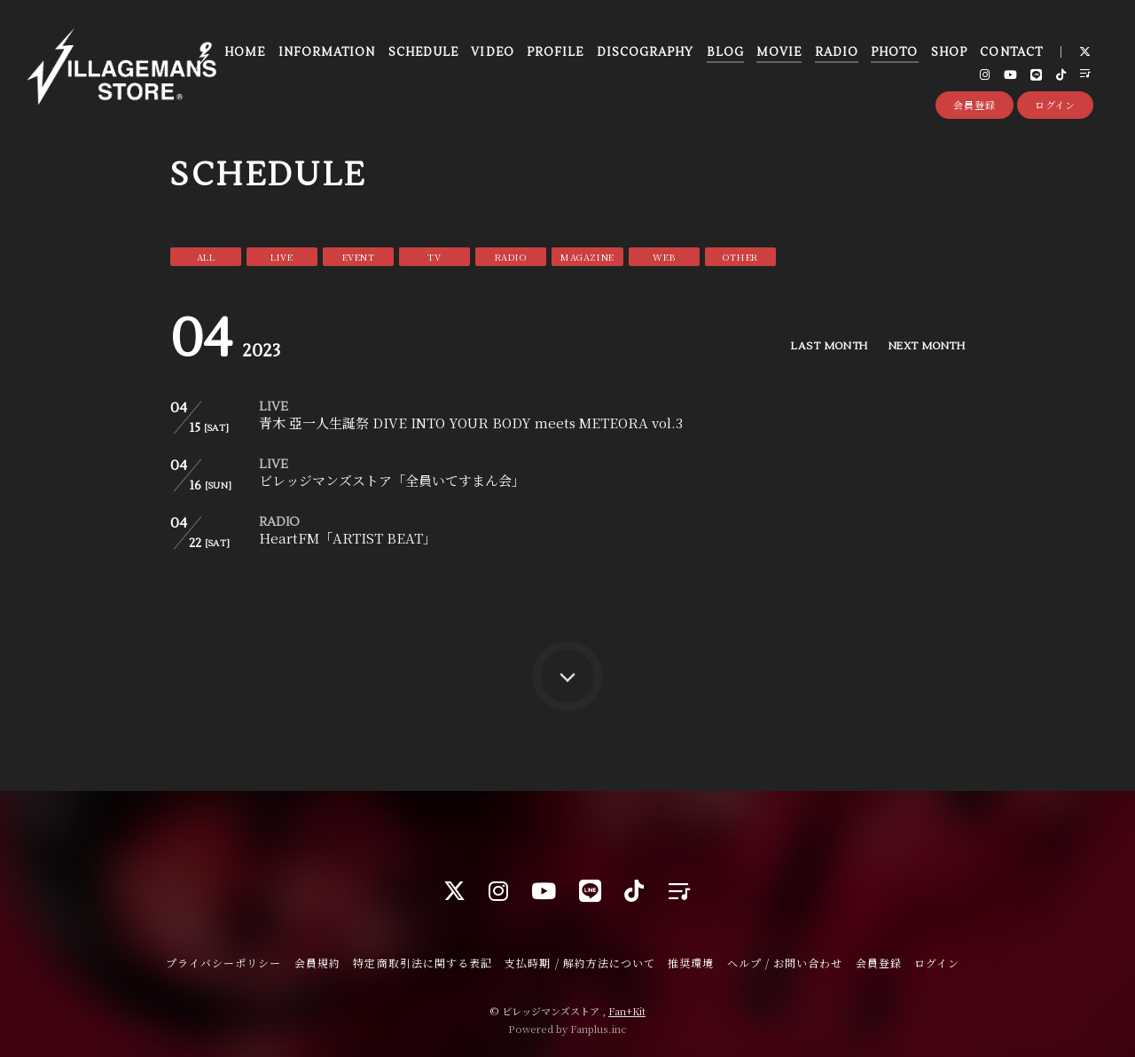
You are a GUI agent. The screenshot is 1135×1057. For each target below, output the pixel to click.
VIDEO (492, 52)
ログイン (1055, 105)
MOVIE (779, 52)
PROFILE (555, 52)
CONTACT (1011, 52)
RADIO (836, 52)
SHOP (949, 52)
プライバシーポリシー (223, 962)
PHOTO (894, 52)
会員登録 (974, 105)
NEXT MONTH (924, 346)
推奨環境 (691, 962)
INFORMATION (326, 52)
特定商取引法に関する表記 (422, 962)
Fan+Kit (627, 1011)
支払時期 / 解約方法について (580, 962)
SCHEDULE (423, 52)
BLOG (725, 52)
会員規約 (317, 962)
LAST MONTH (823, 346)
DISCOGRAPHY (645, 52)
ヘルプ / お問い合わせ (784, 962)
